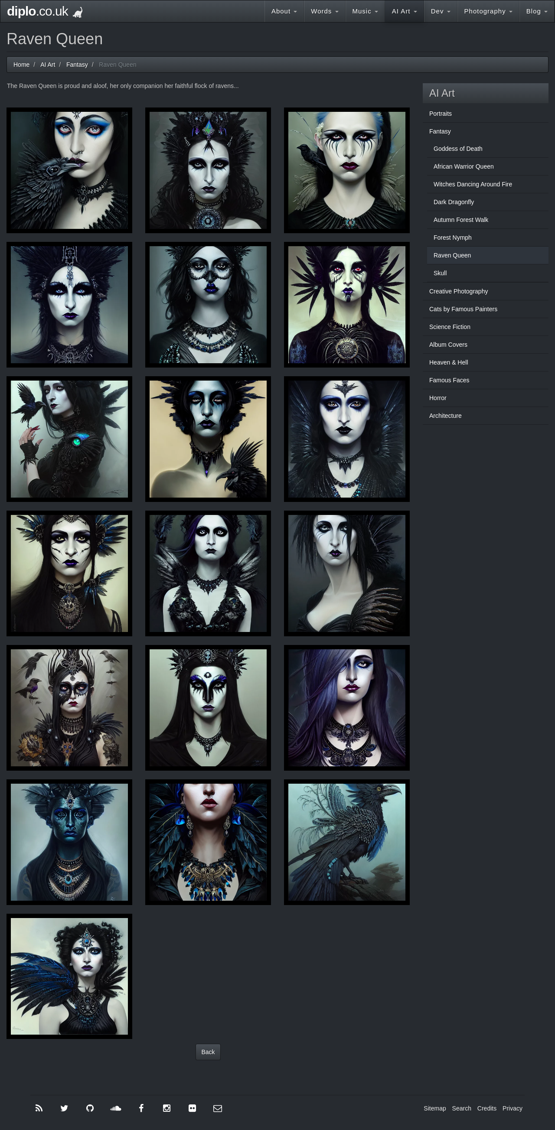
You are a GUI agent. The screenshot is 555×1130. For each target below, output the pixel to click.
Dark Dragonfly (454, 202)
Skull (440, 273)
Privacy (512, 1108)
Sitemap (435, 1108)
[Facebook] (141, 1108)
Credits (486, 1108)
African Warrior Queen (464, 166)
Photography (488, 11)
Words (324, 11)
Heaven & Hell (448, 362)
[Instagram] (166, 1108)
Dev (441, 11)
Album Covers (448, 344)
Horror (438, 397)
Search (461, 1108)
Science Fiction (449, 326)
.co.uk (44, 11)
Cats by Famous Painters (463, 309)
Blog (537, 11)
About (284, 11)
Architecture (445, 415)
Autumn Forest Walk (461, 219)
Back (208, 1052)
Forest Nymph (453, 237)
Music (365, 11)
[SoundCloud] (116, 1108)
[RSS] (39, 1108)
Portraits (440, 113)
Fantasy (440, 131)
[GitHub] (90, 1108)
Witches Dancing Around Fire (473, 184)
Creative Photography (458, 291)
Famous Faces (449, 380)
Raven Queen (452, 255)
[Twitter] (64, 1108)
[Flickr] (192, 1108)
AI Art (404, 11)
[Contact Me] (218, 1108)
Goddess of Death (458, 148)
